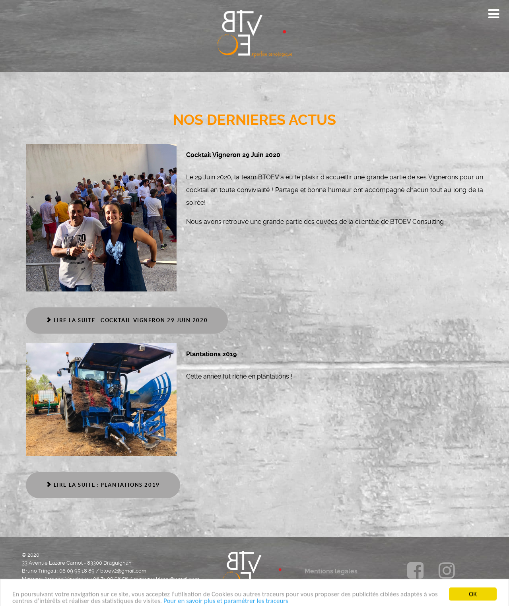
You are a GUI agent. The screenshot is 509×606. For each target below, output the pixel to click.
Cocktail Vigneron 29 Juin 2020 (233, 155)
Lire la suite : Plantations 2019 (103, 485)
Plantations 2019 (211, 354)
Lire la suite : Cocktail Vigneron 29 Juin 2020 (127, 320)
